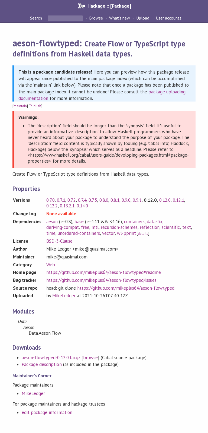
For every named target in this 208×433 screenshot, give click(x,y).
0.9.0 (126, 200)
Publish (35, 106)
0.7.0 (50, 200)
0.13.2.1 (67, 206)
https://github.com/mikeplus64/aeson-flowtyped (125, 288)
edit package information (47, 412)
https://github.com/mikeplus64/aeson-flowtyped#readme (103, 272)
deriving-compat (62, 227)
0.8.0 (103, 200)
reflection (150, 227)
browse (90, 358)
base (79, 222)
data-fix (154, 222)
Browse (96, 18)
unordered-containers (79, 233)
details (143, 233)
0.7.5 (93, 200)
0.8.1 (114, 200)
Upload (142, 18)
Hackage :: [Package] (109, 6)
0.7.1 (61, 200)
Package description (41, 364)
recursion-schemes (119, 227)
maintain (20, 106)
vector (108, 233)
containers (134, 222)
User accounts (168, 18)
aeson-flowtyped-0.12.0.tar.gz (51, 358)
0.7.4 (82, 200)
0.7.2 (71, 200)
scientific (171, 227)
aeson (52, 222)
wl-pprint (126, 233)
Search (36, 18)
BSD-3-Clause (59, 241)
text (186, 227)
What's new (119, 18)
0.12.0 (165, 200)
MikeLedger (64, 296)
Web (50, 265)
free (85, 227)
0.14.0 (82, 206)
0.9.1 (137, 200)
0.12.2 (52, 206)
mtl (95, 227)
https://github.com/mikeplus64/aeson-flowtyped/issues (101, 280)
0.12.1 (178, 200)
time (51, 233)
